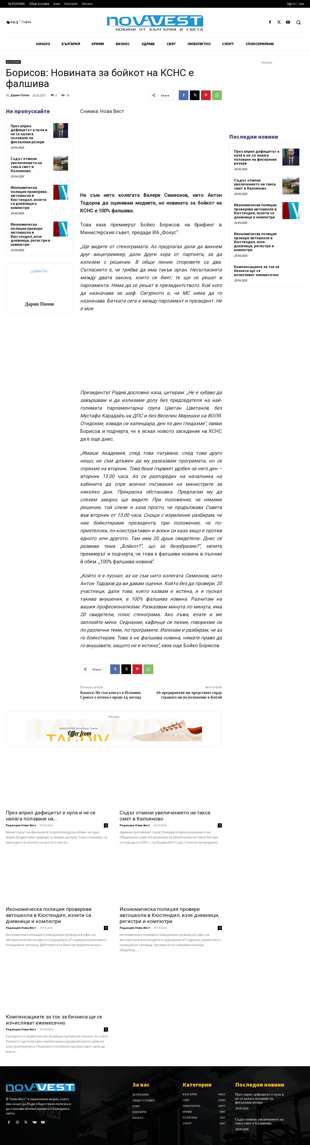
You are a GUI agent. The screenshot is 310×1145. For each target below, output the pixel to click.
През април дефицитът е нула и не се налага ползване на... (50, 816)
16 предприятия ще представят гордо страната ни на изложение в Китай (189, 695)
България (13, 62)
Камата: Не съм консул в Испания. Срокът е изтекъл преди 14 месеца (110, 695)
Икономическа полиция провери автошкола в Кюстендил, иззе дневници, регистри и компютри (30, 234)
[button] (298, 22)
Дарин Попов (19, 95)
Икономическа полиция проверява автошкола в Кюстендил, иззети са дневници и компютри (29, 197)
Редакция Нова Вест (21, 825)
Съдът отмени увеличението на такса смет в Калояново (26, 165)
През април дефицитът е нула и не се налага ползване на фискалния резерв (29, 134)
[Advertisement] (151, 155)
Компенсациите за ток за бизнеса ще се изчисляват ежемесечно (54, 1020)
